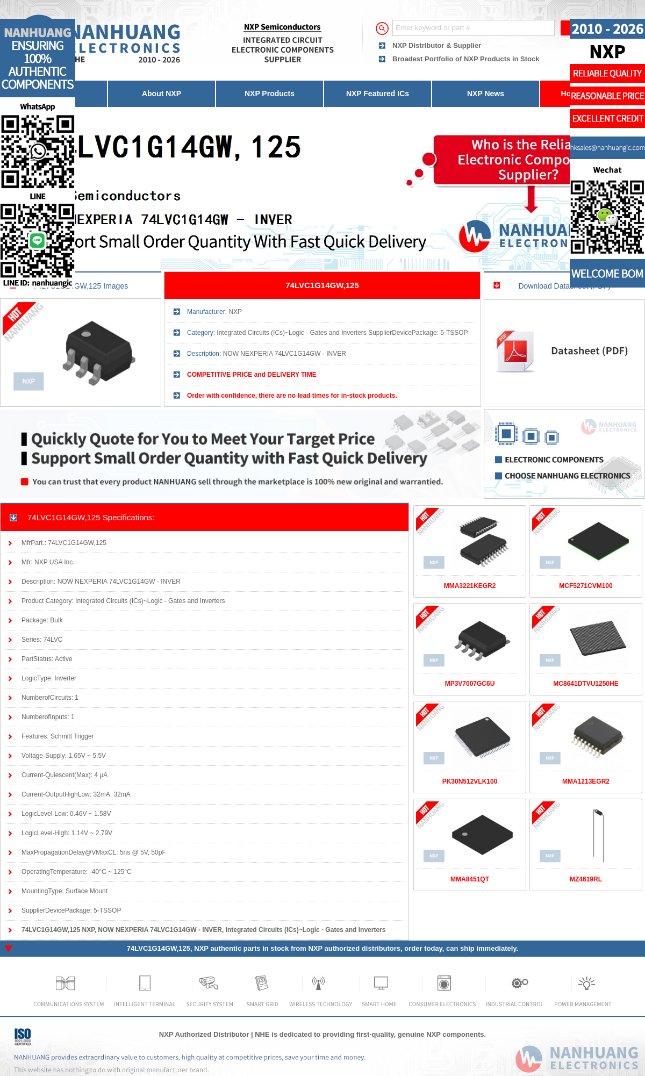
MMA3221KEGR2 (470, 586)
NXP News (485, 93)
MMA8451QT (469, 879)
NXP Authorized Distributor (204, 1034)
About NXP (161, 93)
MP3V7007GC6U (470, 683)
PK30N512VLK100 (470, 781)
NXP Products (270, 93)
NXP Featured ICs (377, 93)
